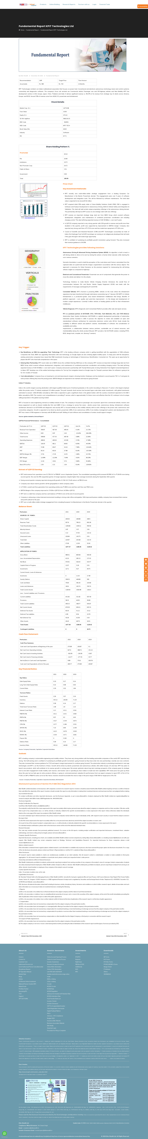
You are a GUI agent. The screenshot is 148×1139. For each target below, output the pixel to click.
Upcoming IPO (23, 991)
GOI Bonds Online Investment (27, 981)
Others (106, 971)
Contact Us (22, 959)
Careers (21, 957)
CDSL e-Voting (51, 981)
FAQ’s (48, 1013)
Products (43, 4)
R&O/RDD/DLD (120, 1123)
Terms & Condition (34, 1136)
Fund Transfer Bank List (54, 998)
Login (94, 4)
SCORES (83, 1123)
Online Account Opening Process (56, 957)
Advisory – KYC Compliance (55, 1016)
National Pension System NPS (27, 984)
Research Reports (69, 4)
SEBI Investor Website (103, 1123)
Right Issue (78, 962)
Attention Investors (74, 1136)
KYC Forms (107, 959)
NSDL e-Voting (51, 979)
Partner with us (83, 4)
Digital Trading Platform (54, 1011)
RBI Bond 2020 (79, 964)
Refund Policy (50, 1136)
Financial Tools (104, 4)
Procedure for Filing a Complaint (56, 1030)
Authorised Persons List (26, 964)
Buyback (77, 959)
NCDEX (127, 1123)
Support (21, 996)
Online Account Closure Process (56, 959)
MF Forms (106, 957)
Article (21, 979)
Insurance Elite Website (54, 1020)
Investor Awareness (53, 962)
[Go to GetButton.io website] (5, 1137)
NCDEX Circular (51, 986)
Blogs (20, 976)
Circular (49, 984)
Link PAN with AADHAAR (54, 971)
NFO (76, 971)
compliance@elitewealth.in (31, 1128)
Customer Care (23, 962)
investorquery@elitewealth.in (43, 1130)
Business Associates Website (55, 1023)
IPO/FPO (77, 957)
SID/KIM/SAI (107, 974)
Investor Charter (52, 1001)
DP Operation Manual (25, 971)
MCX (111, 1123)
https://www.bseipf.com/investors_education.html (33, 1072)
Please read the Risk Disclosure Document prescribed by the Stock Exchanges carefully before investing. (51, 1115)
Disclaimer (21, 1136)
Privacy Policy (43, 1136)
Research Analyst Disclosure (55, 964)
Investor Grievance (52, 1003)
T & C (20, 993)
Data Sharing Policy (85, 1136)
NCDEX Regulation (52, 991)
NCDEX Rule (50, 989)
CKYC (114, 1123)
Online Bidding (54, 4)
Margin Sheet (108, 967)
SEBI (94, 1123)
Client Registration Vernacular (55, 1008)
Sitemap (27, 1136)
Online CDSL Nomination (54, 969)
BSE (91, 1123)
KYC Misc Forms (108, 962)
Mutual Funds (22, 986)
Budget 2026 (51, 1018)
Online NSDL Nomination (54, 967)
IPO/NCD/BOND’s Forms (111, 964)
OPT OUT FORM (23, 998)
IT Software (107, 969)
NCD (76, 969)
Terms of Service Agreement (61, 1136)
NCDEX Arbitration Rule (54, 996)
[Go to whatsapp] (4, 1133)
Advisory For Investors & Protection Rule (58, 993)
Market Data (22, 974)
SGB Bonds (78, 967)
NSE (88, 1123)
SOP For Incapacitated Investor (56, 1006)
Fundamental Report (52, 76)
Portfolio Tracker (23, 989)
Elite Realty (50, 1025)
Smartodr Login (51, 1028)
